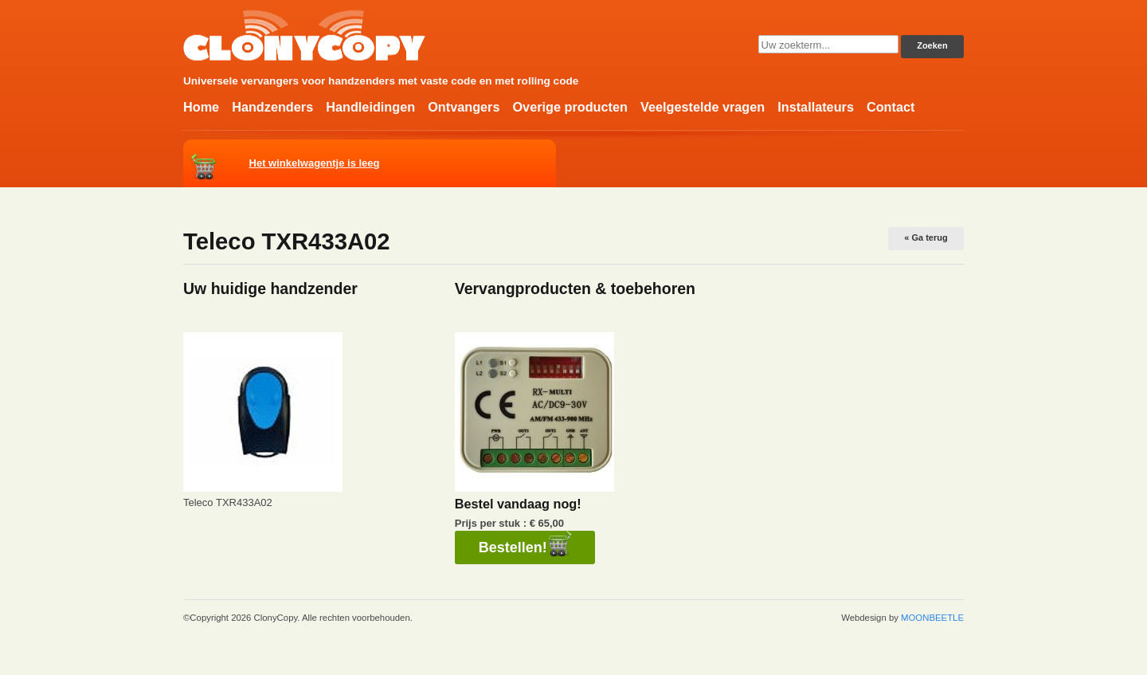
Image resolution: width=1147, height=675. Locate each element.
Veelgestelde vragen (702, 107)
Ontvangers (463, 107)
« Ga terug (925, 237)
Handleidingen (370, 107)
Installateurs (815, 107)
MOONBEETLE (932, 617)
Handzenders (272, 107)
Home (201, 107)
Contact (891, 107)
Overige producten (569, 107)
